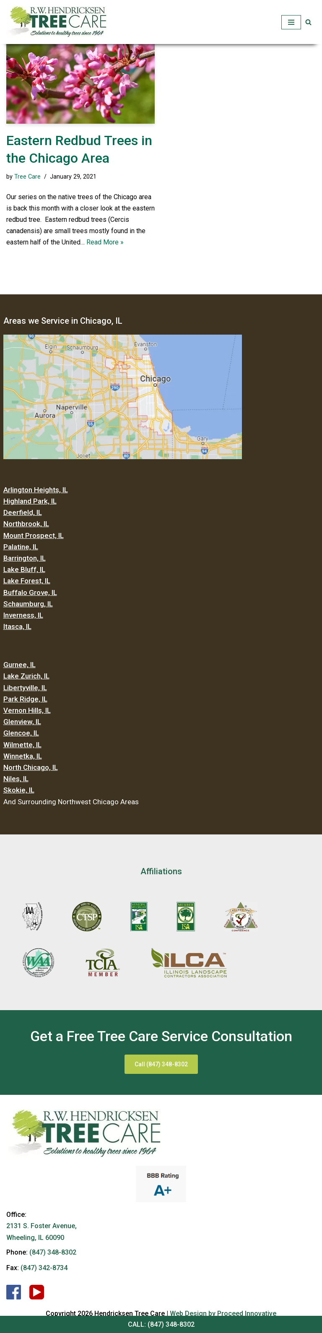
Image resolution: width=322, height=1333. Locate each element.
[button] (308, 22)
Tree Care (27, 176)
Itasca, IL (17, 626)
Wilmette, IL (22, 745)
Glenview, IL (22, 721)
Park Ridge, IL (25, 699)
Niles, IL (16, 778)
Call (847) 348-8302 (161, 1064)
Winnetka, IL (22, 756)
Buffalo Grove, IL (30, 592)
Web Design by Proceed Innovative (223, 1313)
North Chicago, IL (30, 767)
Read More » (105, 242)
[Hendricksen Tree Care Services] (56, 22)
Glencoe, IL (21, 733)
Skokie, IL (18, 790)
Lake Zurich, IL (26, 676)
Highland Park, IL (30, 501)
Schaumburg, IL (28, 604)
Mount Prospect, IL (33, 535)
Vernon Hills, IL (27, 710)
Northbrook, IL (26, 524)
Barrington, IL (24, 558)
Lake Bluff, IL (24, 569)
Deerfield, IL (22, 512)
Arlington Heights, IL (35, 490)
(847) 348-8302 (171, 1324)
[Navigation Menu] (291, 22)
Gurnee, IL (19, 664)
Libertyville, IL (25, 687)
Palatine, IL (20, 547)
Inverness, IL (23, 615)
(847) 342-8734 (44, 1268)
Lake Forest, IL (26, 581)
